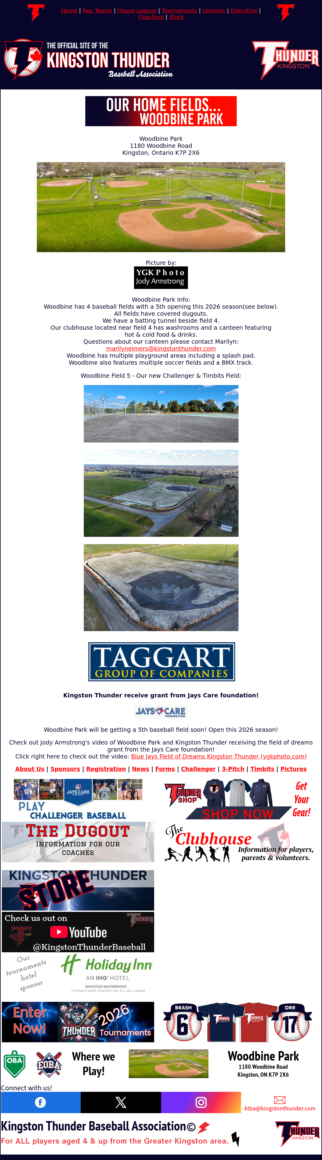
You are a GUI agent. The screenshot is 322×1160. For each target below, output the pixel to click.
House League (137, 10)
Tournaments (179, 10)
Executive (244, 10)
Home (69, 10)
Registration (106, 769)
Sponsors (65, 769)
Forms (165, 769)
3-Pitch (233, 769)
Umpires (214, 10)
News (140, 769)
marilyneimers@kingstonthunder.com (161, 348)
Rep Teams (97, 10)
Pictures (293, 769)
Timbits (262, 769)
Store (176, 17)
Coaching (151, 17)
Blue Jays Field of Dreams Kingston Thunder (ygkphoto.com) (219, 756)
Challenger (198, 769)
